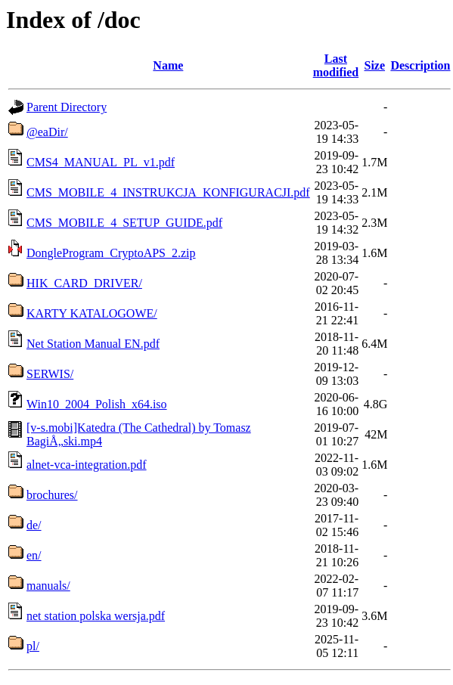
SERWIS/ (49, 373)
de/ (34, 525)
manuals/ (48, 585)
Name (168, 65)
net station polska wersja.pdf (95, 615)
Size (375, 65)
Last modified (335, 65)
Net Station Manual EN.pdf (93, 343)
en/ (34, 555)
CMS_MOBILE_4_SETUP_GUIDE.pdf (124, 222)
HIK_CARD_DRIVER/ (84, 283)
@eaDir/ (47, 132)
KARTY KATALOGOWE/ (91, 313)
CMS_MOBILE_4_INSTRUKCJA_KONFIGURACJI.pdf (168, 192)
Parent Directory (66, 107)
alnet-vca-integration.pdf (86, 464)
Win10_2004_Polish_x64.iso (96, 404)
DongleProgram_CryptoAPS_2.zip (111, 252)
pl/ (32, 646)
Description (420, 65)
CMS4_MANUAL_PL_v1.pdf (100, 162)
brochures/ (52, 494)
